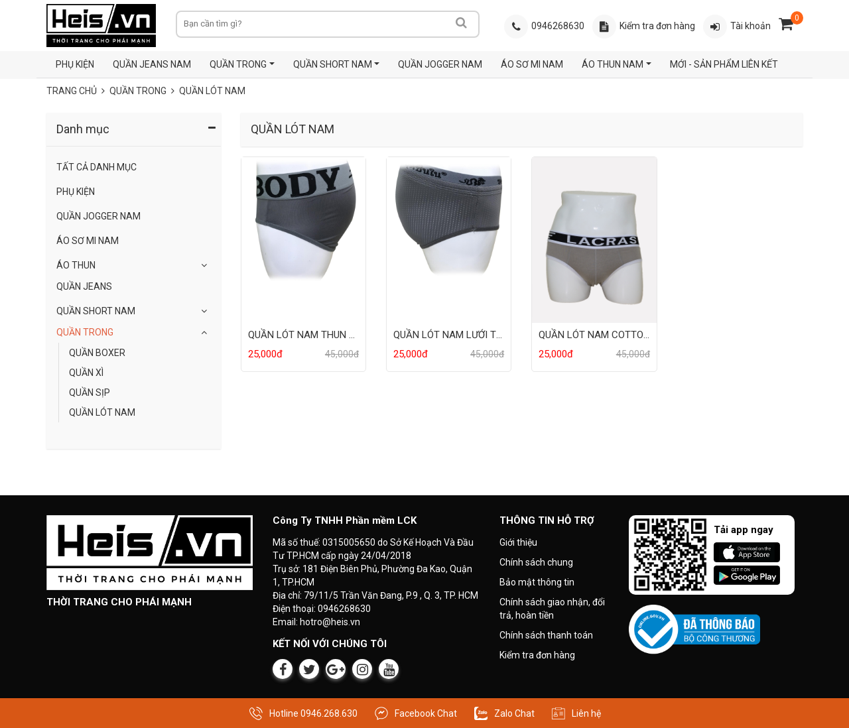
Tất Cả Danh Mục (96, 167)
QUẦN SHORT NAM (332, 64)
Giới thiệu (518, 542)
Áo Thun (76, 265)
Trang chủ (71, 91)
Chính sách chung (536, 562)
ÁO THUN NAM (612, 64)
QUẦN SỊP (89, 392)
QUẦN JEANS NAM (152, 64)
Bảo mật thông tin (536, 582)
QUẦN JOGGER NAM (440, 64)
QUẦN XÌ (86, 372)
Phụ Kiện (75, 191)
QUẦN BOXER (97, 352)
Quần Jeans (84, 286)
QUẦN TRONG (238, 64)
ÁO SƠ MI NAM (532, 64)
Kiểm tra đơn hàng (537, 655)
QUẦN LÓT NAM (212, 91)
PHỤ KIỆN (75, 64)
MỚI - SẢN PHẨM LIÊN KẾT (724, 64)
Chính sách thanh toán (546, 635)
